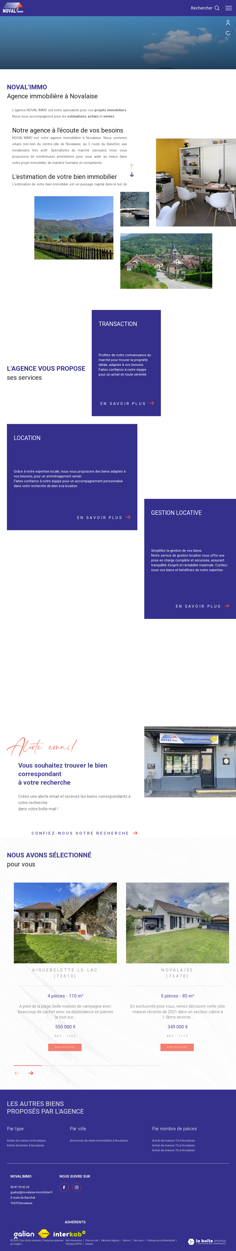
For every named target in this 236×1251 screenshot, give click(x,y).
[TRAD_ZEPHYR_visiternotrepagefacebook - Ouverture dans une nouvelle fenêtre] (64, 1187)
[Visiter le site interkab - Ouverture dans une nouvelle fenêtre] (69, 1233)
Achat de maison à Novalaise (26, 1140)
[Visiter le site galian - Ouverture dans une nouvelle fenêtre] (24, 1233)
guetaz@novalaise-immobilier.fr (31, 1192)
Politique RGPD (74, 1244)
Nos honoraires (74, 1240)
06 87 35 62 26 (19, 1187)
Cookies (89, 1244)
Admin (127, 1240)
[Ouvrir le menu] (228, 8)
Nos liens (139, 1240)
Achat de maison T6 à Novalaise (173, 1150)
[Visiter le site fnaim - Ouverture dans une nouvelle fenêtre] (44, 1233)
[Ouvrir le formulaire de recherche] (205, 8)
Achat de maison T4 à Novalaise (173, 1140)
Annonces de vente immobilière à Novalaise (99, 1140)
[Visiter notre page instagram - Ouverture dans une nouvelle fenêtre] (76, 1187)
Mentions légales (110, 1240)
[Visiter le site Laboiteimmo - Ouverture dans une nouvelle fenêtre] (207, 1242)
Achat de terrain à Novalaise (25, 1145)
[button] (31, 1073)
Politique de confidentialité (161, 1240)
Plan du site (92, 1240)
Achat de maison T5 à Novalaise (173, 1145)
